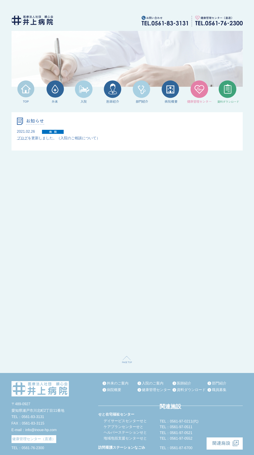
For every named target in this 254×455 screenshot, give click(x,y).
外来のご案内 (117, 383)
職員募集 (219, 390)
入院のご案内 (152, 383)
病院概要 (114, 390)
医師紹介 (184, 383)
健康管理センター (156, 390)
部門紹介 (219, 383)
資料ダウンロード (191, 390)
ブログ (22, 138)
